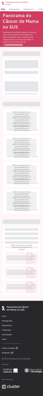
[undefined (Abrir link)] (21, 259)
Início (3, 9)
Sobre (4, 339)
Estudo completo (10, 348)
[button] (21, 258)
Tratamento (6, 330)
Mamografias (14, 9)
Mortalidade (7, 334)
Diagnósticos (29, 9)
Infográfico (7, 352)
